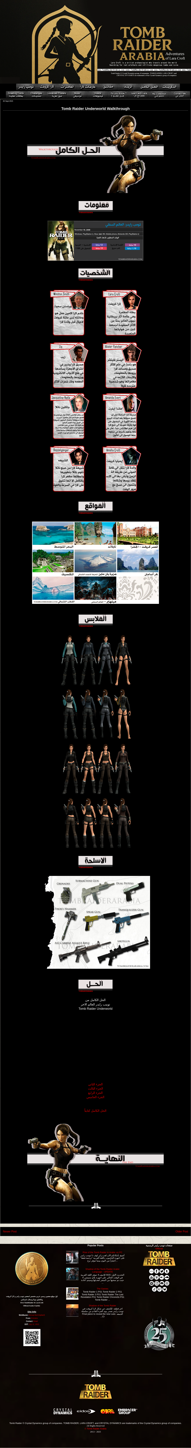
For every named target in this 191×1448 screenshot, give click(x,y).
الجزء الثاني (95, 1084)
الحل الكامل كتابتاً (95, 1110)
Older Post (181, 1231)
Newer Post (10, 1231)
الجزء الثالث (95, 1088)
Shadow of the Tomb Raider (102, 1305)
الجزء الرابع (95, 1093)
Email (35, 1321)
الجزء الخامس (95, 1097)
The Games (102, 1288)
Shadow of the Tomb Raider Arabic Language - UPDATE (102, 1270)
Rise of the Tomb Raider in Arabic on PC (102, 1252)
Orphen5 (41, 1315)
